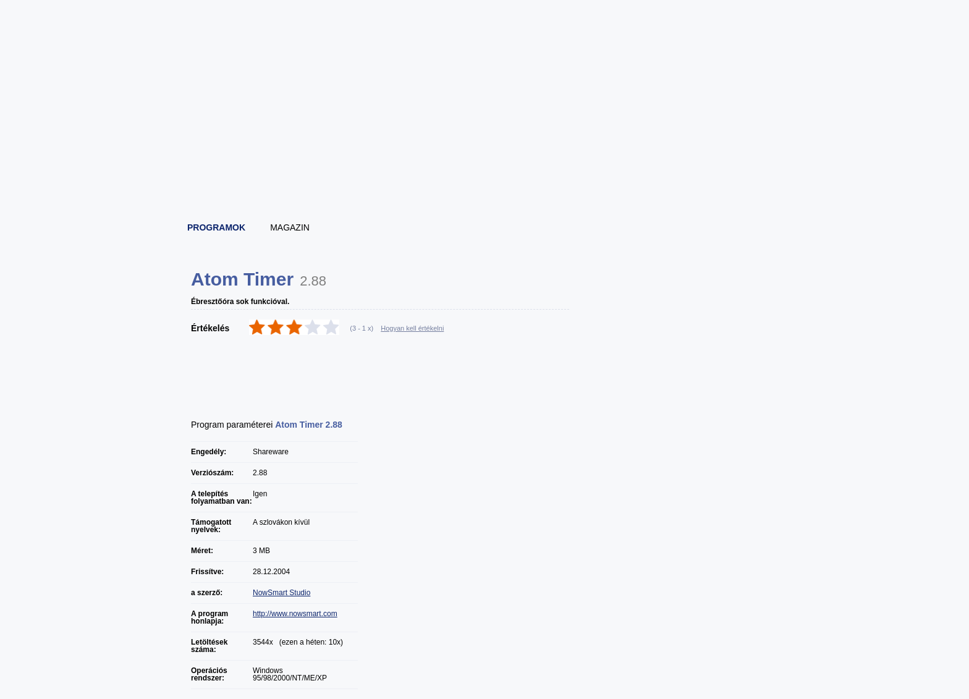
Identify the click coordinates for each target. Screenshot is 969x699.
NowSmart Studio (281, 592)
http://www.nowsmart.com (295, 613)
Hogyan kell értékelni (412, 328)
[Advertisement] (485, 179)
